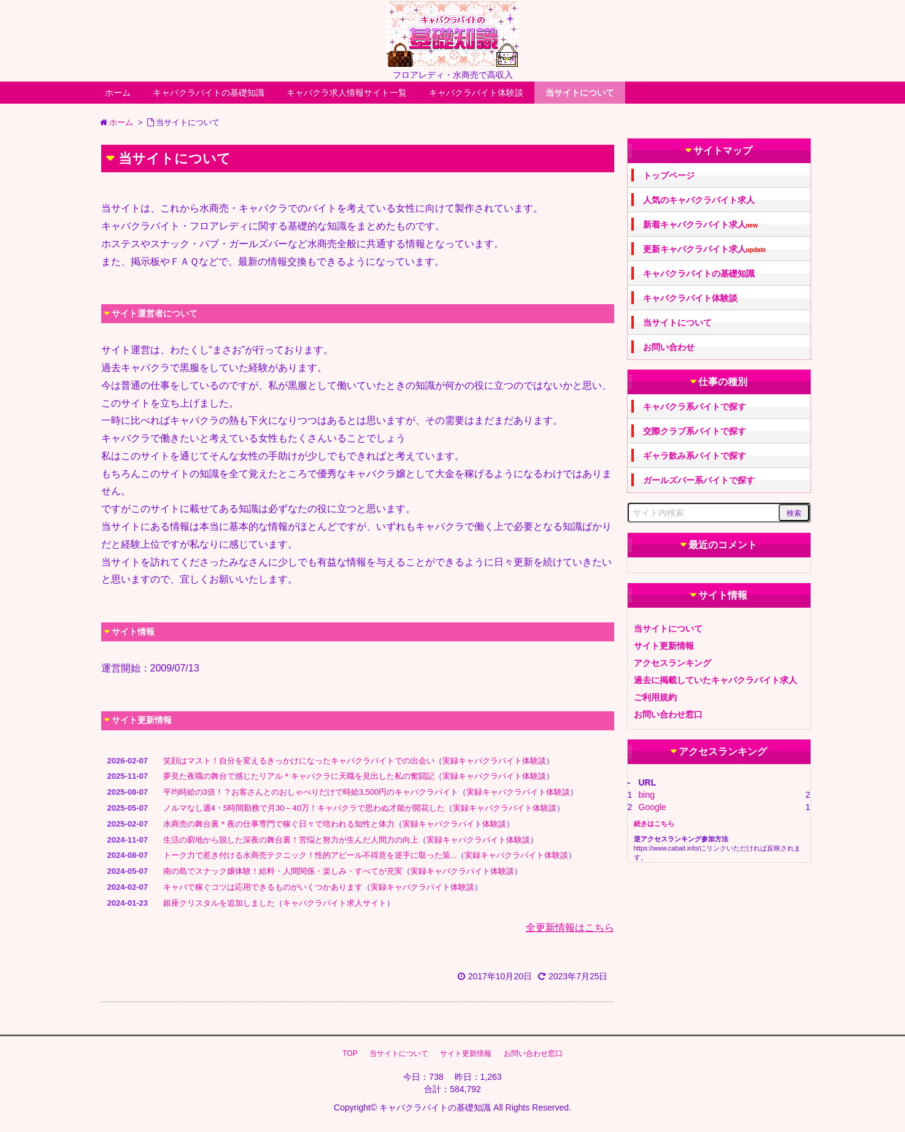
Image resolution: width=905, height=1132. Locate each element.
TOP (349, 1053)
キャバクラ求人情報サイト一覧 (347, 93)
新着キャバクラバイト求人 (700, 224)
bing (647, 795)
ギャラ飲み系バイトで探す (694, 455)
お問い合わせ (669, 347)
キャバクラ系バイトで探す (694, 406)
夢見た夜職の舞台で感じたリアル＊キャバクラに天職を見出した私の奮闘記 (298, 776)
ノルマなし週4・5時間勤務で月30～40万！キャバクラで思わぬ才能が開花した (304, 808)
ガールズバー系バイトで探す (699, 480)
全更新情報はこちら (570, 927)
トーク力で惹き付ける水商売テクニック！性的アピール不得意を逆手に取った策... (310, 855)
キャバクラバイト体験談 (476, 93)
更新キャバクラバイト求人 (704, 249)
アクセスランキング (672, 663)
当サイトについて (579, 93)
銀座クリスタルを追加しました (219, 903)
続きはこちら (654, 823)
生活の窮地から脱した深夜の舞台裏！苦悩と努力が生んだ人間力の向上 (290, 839)
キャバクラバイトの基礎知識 (208, 93)
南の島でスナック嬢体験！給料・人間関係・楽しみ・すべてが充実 (282, 871)
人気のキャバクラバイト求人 (699, 200)
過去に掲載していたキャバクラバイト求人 (715, 680)
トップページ (669, 175)
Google (652, 807)
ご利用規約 (655, 697)
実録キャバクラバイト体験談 (494, 760)
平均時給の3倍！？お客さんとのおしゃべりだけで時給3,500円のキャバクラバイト (311, 792)
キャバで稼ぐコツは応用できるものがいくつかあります (263, 887)
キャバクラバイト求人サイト (335, 903)
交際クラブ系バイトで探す (694, 431)
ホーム (118, 93)
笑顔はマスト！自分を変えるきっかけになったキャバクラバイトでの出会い (298, 760)
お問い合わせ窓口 (668, 714)
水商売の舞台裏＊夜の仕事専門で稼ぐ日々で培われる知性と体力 (279, 823)
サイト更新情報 (664, 646)
